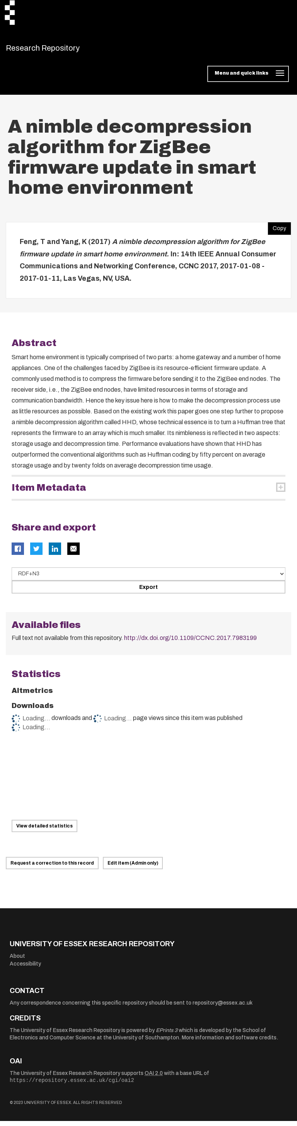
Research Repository (60, 50)
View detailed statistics (44, 830)
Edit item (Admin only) (133, 868)
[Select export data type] (148, 578)
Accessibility (25, 968)
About (17, 961)
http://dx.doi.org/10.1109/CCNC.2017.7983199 (190, 643)
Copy (277, 231)
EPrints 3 (167, 1035)
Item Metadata (49, 493)
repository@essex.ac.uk (223, 1007)
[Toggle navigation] (248, 79)
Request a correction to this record (52, 868)
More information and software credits (229, 1043)
